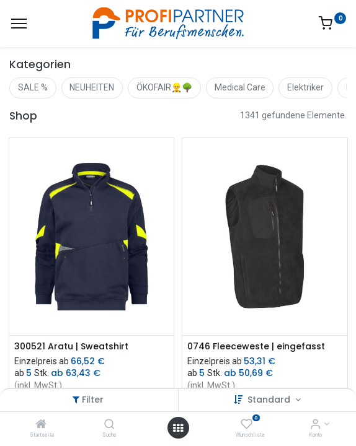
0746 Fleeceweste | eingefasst (256, 346)
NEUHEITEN (91, 87)
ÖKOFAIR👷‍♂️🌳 (164, 87)
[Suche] (109, 425)
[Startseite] (41, 425)
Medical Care (240, 87)
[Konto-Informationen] (315, 425)
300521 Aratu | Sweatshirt (71, 346)
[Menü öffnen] (178, 428)
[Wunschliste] (246, 425)
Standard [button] (270, 399)
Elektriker (305, 87)
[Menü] (19, 23)
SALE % (33, 87)
